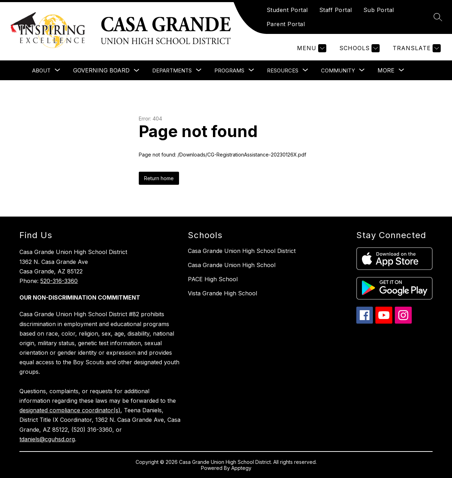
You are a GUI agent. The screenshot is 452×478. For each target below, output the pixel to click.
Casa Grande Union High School (231, 264)
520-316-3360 (59, 280)
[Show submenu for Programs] (229, 70)
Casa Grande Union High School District (242, 250)
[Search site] (438, 17)
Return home (159, 178)
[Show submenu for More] (385, 70)
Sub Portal (378, 9)
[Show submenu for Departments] (172, 70)
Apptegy (241, 468)
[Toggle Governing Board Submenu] (136, 70)
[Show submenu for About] (41, 70)
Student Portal (287, 9)
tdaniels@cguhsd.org (47, 439)
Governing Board (101, 70)
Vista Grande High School (222, 293)
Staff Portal (335, 9)
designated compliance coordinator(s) (69, 410)
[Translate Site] (416, 48)
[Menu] (310, 48)
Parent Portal (286, 24)
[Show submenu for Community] (338, 70)
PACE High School (213, 279)
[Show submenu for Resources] (282, 70)
